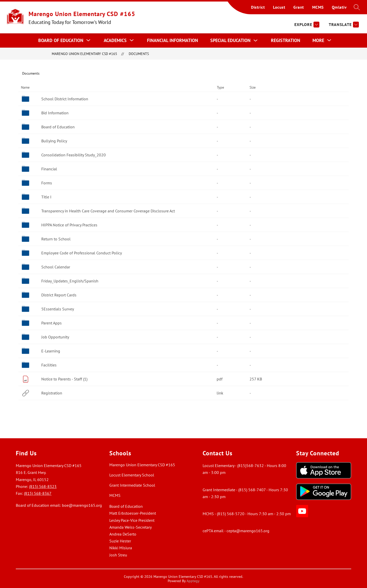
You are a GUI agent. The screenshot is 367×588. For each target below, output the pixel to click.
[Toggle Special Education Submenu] (256, 40)
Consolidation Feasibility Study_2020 (73, 154)
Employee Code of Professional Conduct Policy (81, 252)
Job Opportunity (55, 336)
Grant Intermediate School (132, 485)
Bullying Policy (54, 140)
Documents (139, 53)
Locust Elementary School (131, 474)
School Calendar (55, 266)
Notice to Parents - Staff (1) (64, 378)
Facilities (49, 364)
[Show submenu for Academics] (115, 40)
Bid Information (55, 112)
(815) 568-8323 (43, 486)
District (258, 7)
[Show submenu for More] (318, 40)
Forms (46, 182)
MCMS (318, 7)
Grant (298, 7)
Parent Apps (51, 322)
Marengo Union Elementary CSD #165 (84, 53)
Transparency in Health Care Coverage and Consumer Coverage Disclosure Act (108, 210)
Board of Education (58, 126)
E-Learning (50, 350)
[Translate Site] (343, 24)
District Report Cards (58, 294)
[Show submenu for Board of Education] (60, 40)
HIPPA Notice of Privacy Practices (69, 224)
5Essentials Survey (57, 308)
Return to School (56, 238)
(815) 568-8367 (37, 493)
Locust (279, 7)
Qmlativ (339, 7)
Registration (285, 40)
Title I (46, 196)
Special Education (230, 40)
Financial (49, 168)
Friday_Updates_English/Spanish (69, 280)
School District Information (64, 98)
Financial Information (172, 40)
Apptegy (193, 581)
